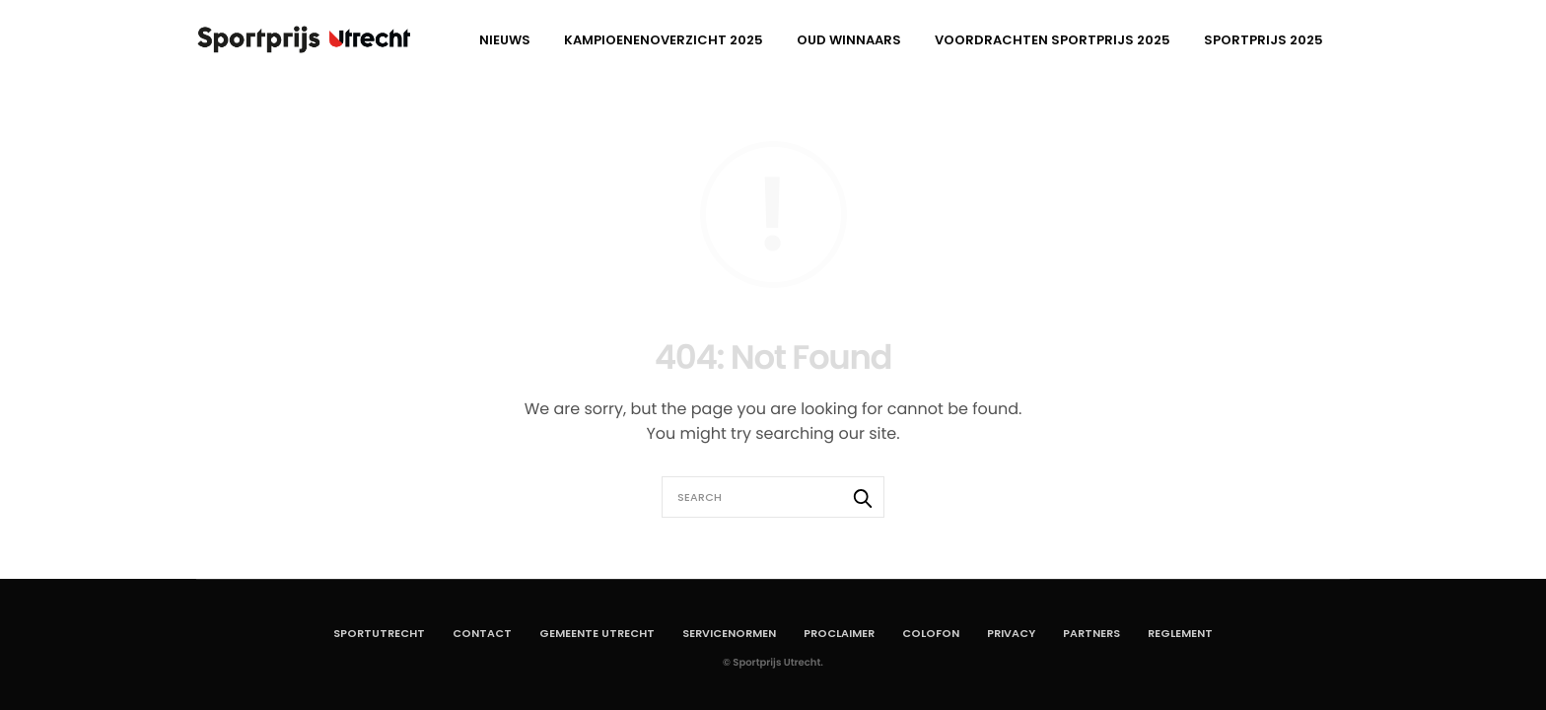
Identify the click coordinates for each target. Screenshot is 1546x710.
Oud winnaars (849, 40)
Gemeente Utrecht (597, 633)
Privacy (1011, 633)
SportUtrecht (379, 633)
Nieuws (504, 40)
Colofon (930, 633)
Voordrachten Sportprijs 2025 (1052, 40)
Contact (482, 633)
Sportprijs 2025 (1263, 40)
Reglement (1180, 633)
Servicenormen (729, 633)
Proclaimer (839, 633)
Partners (1091, 633)
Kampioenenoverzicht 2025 (663, 40)
